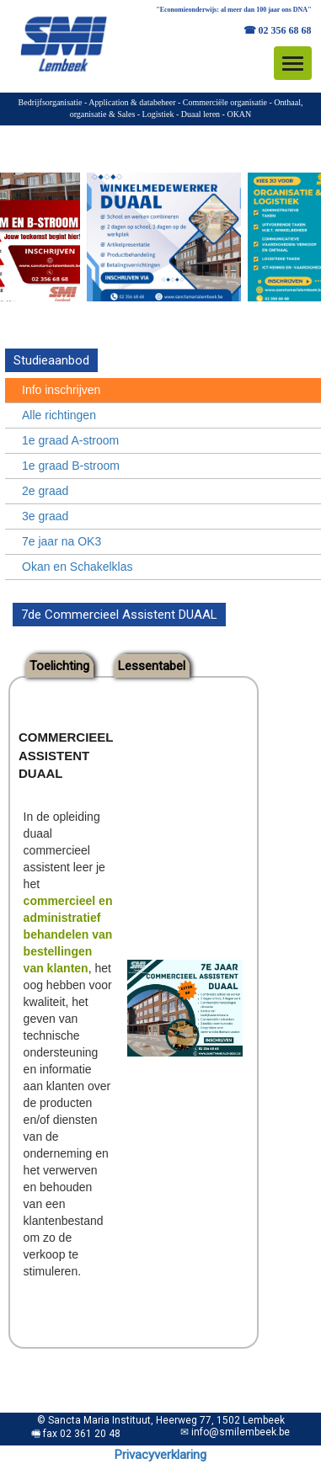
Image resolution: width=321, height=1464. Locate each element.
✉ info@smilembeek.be (235, 1432)
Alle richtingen (59, 415)
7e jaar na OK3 (61, 541)
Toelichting (59, 665)
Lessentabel (151, 665)
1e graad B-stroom (71, 465)
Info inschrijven (61, 390)
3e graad (45, 516)
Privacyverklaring (160, 1454)
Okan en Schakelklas (77, 566)
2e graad (45, 491)
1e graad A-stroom (70, 440)
